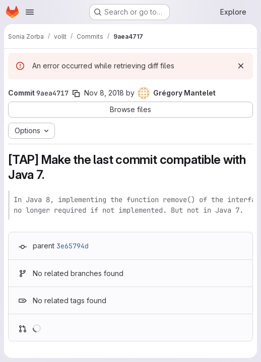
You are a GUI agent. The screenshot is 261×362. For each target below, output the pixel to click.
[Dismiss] (241, 66)
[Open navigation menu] (30, 12)
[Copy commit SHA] (76, 93)
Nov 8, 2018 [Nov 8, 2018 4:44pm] (104, 92)
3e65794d (72, 245)
